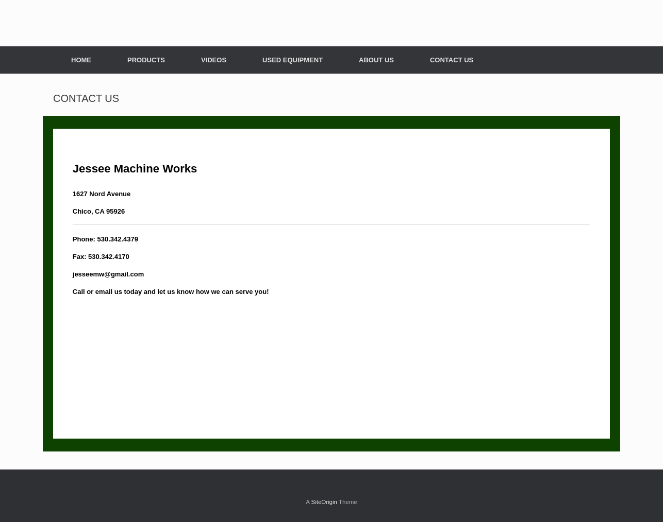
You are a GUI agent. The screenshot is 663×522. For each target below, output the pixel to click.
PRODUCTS (146, 60)
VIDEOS (213, 60)
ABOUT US (376, 60)
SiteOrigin (324, 502)
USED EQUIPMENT (292, 60)
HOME (81, 60)
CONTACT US (451, 60)
